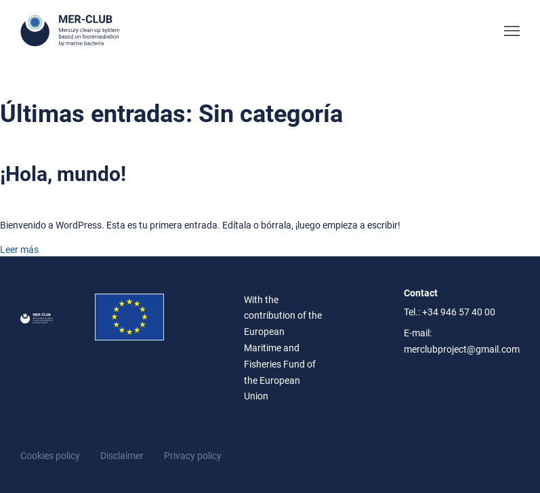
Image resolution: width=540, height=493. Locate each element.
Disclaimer (122, 455)
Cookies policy (50, 455)
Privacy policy (193, 455)
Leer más (19, 249)
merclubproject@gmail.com (462, 349)
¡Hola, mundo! (63, 174)
